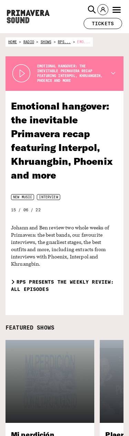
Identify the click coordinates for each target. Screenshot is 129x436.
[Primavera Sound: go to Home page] (28, 16)
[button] (91, 9)
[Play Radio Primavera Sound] (21, 73)
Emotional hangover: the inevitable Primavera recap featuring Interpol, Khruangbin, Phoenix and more (62, 140)
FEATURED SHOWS (30, 327)
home (12, 42)
